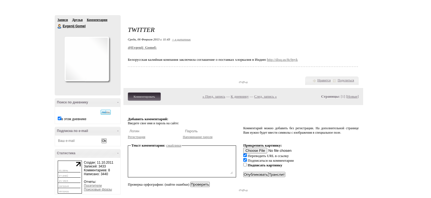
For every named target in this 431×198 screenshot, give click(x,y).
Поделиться (346, 80)
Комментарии (97, 20)
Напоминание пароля (197, 137)
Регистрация (136, 137)
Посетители (93, 186)
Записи (62, 20)
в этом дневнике (73, 119)
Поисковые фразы (98, 189)
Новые (352, 96)
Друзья (77, 20)
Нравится (324, 80)
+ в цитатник (181, 39)
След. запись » (265, 96)
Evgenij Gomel (59, 26)
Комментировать (144, 96)
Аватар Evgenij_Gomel (86, 58)
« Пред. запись (214, 96)
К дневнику (240, 96)
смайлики (173, 145)
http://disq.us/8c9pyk (282, 59)
